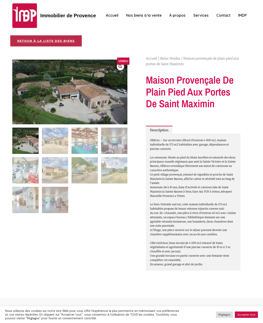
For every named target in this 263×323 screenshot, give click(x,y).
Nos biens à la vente (145, 15)
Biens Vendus (170, 58)
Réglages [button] (224, 314)
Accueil (114, 15)
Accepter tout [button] (246, 314)
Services (201, 15)
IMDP (242, 15)
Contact (224, 15)
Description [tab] (159, 130)
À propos (179, 15)
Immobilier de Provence (68, 15)
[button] (120, 66)
